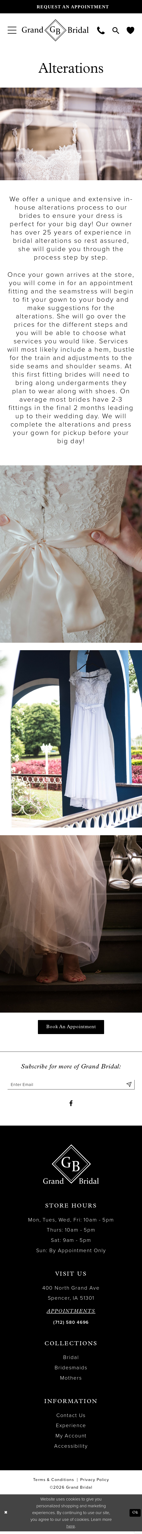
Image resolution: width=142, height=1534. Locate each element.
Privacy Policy (94, 1482)
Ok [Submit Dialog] (135, 1515)
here (70, 1529)
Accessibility (71, 1449)
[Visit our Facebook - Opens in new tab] (71, 1105)
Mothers (71, 1380)
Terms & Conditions (53, 1482)
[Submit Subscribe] (129, 1085)
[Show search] (116, 30)
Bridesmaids (71, 1370)
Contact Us (71, 1418)
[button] (12, 30)
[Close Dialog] (6, 1515)
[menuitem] (12, 30)
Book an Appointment (71, 1027)
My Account (71, 1438)
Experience (71, 1428)
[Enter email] (71, 1085)
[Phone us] (101, 30)
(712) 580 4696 (71, 1325)
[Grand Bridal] (55, 30)
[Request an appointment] (71, 6)
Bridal (71, 1360)
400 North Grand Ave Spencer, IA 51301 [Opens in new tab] (71, 1295)
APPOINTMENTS (71, 1314)
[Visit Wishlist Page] (130, 30)
